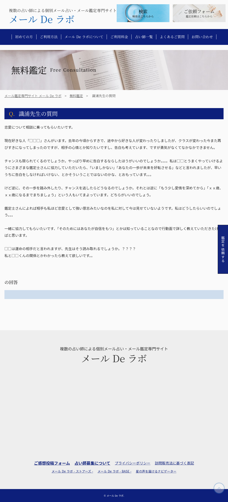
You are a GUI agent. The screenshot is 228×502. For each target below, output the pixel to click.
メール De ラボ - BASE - (114, 471)
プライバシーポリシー (133, 462)
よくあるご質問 (172, 36)
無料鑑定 (76, 95)
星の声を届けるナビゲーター (156, 471)
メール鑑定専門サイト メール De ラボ (32, 95)
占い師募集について (92, 463)
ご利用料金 (119, 36)
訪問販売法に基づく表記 (174, 462)
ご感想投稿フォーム (52, 463)
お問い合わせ (202, 36)
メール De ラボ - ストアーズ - (72, 471)
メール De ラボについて (84, 36)
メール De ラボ (42, 19)
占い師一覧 (144, 36)
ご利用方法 (49, 36)
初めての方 (24, 36)
